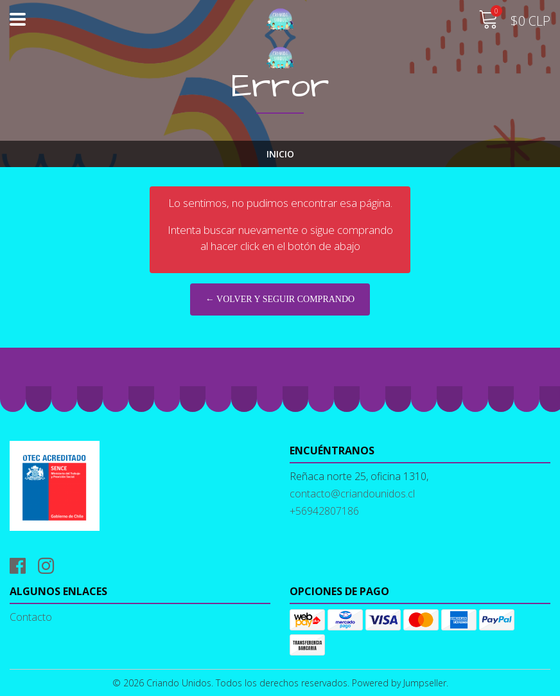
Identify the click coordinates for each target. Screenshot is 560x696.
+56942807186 (324, 511)
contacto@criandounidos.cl (352, 493)
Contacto (31, 617)
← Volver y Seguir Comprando (280, 299)
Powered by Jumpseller (399, 683)
